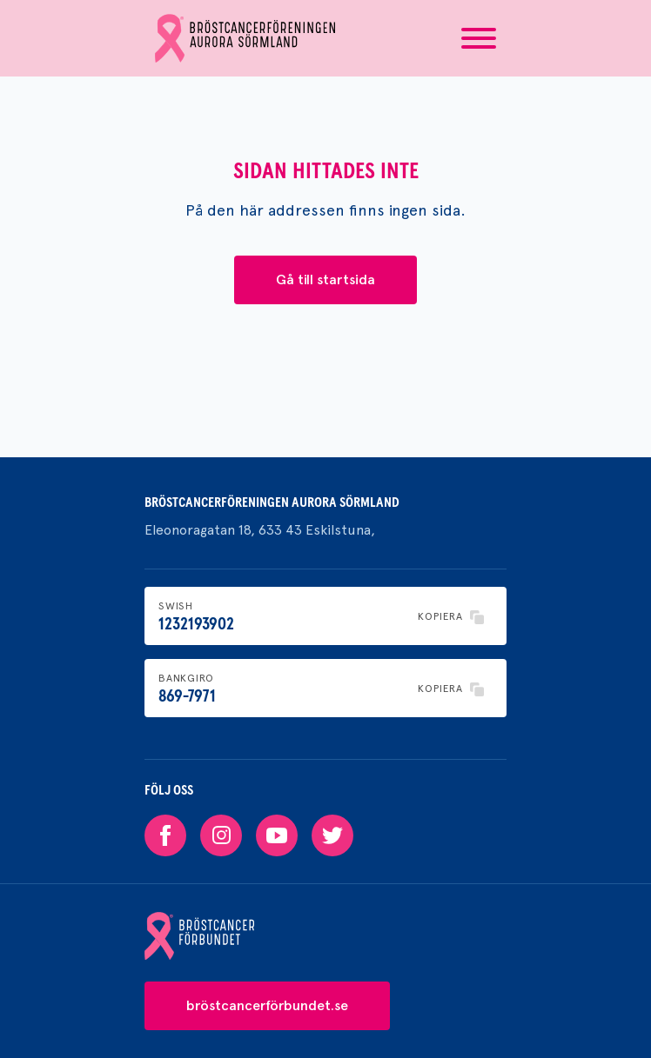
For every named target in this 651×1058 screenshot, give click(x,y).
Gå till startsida (325, 279)
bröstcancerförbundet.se (267, 1005)
